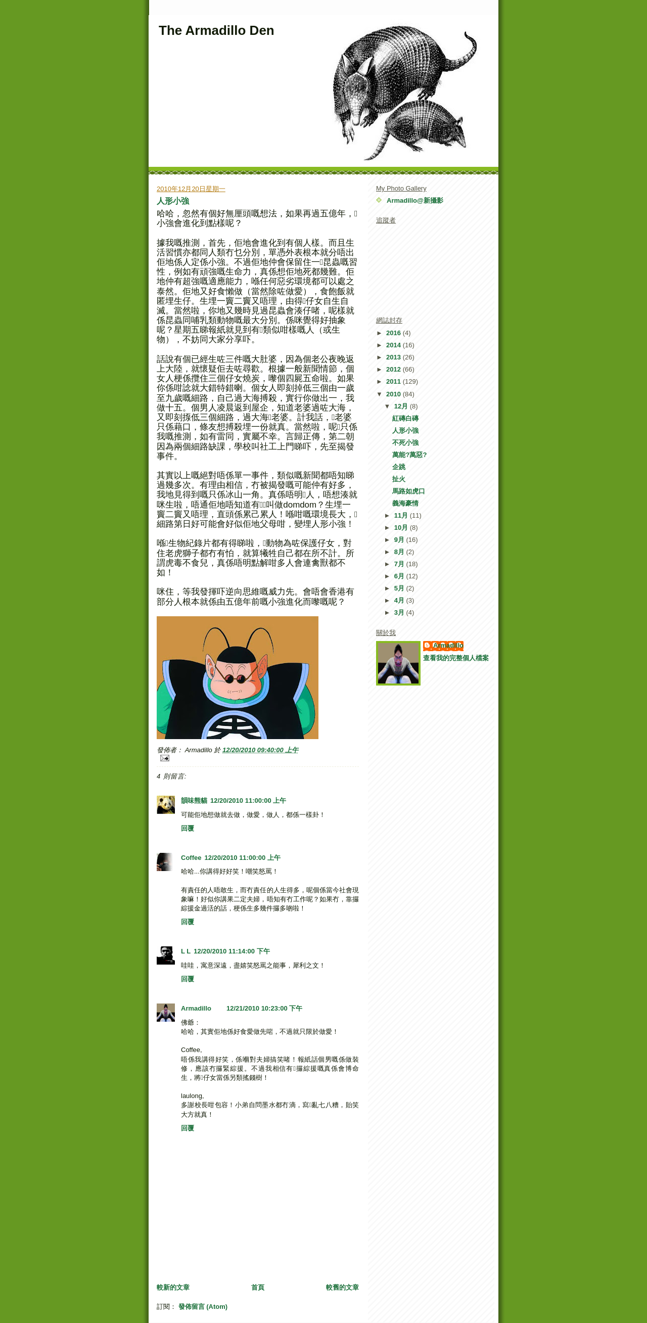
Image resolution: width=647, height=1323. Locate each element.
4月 (400, 600)
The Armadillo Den (216, 30)
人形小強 (173, 201)
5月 (400, 588)
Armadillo (196, 1008)
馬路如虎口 (408, 491)
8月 (400, 552)
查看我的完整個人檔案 (456, 658)
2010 (394, 394)
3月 (400, 612)
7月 (400, 564)
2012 (394, 369)
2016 (394, 333)
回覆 (187, 828)
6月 (400, 576)
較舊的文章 (342, 1287)
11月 (402, 515)
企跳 (398, 467)
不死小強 (405, 442)
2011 (394, 381)
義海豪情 (405, 503)
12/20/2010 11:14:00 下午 (231, 951)
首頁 (257, 1287)
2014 (394, 345)
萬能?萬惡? (409, 455)
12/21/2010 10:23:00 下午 (264, 1008)
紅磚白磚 (405, 418)
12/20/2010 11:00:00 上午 (248, 800)
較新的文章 (173, 1287)
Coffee (191, 857)
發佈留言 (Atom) (203, 1306)
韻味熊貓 (194, 800)
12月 (402, 406)
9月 (400, 539)
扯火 (398, 479)
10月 (402, 527)
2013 (394, 357)
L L (186, 951)
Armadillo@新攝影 (415, 200)
